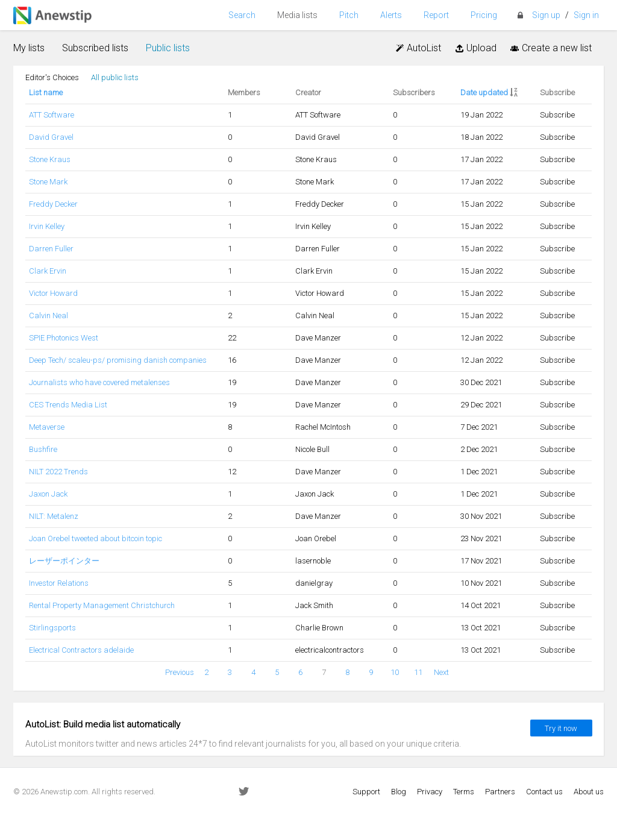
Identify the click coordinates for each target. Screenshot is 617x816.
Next (441, 672)
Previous (179, 672)
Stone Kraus (49, 159)
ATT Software (51, 114)
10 (394, 672)
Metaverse (46, 427)
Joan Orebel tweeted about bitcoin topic (95, 538)
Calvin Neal (48, 315)
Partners (500, 791)
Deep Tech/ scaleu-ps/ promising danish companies (118, 360)
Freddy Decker (53, 204)
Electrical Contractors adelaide (81, 649)
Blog (398, 791)
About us (589, 791)
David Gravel (51, 137)
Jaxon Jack (48, 493)
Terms (463, 791)
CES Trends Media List (68, 404)
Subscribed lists (95, 48)
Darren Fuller (51, 248)
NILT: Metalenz (53, 516)
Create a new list (550, 48)
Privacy (429, 791)
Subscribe (557, 114)
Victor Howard (53, 293)
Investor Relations (59, 583)
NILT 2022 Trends (58, 471)
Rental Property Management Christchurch (102, 605)
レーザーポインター (64, 560)
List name (46, 92)
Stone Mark (48, 181)
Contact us (544, 791)
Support (366, 791)
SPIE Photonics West (63, 337)
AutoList (418, 48)
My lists (29, 48)
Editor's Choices (52, 77)
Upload (474, 48)
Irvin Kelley (46, 226)
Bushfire (43, 449)
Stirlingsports (52, 627)
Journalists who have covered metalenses (99, 382)
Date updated (484, 92)
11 (418, 672)
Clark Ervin (47, 270)
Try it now (561, 728)
